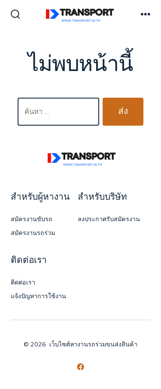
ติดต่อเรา (23, 282)
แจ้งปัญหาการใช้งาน (38, 296)
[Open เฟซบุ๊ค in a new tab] (80, 367)
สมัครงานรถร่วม (33, 233)
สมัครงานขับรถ (31, 219)
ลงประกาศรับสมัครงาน (109, 219)
